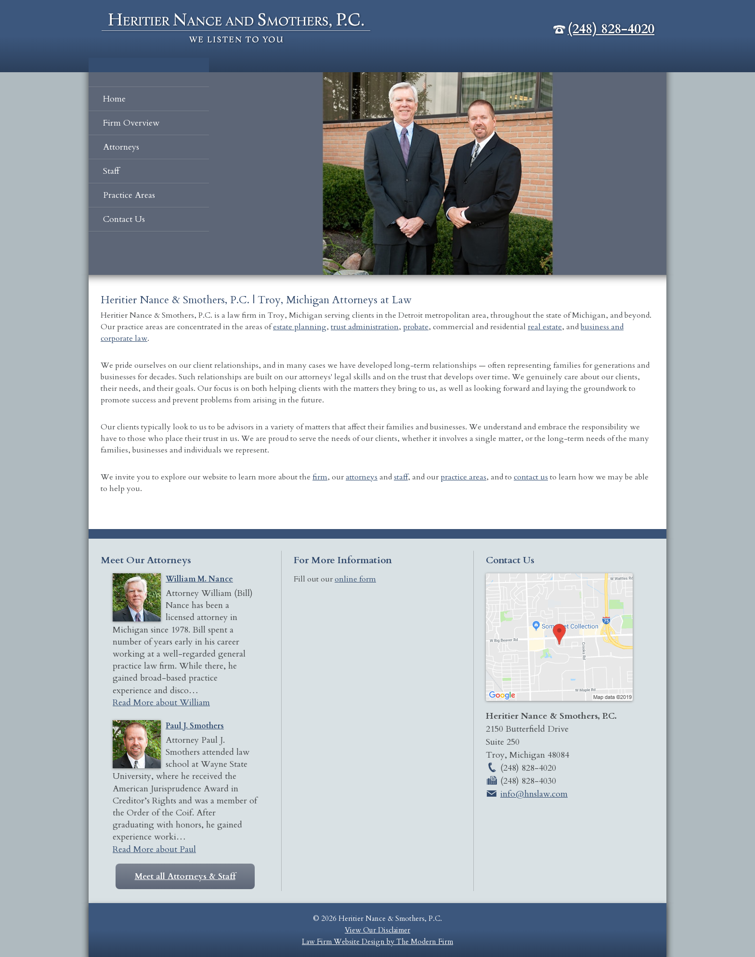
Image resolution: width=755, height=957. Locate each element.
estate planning (299, 327)
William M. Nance (199, 579)
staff (401, 477)
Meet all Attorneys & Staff (185, 876)
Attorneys (121, 147)
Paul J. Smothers (195, 726)
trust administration (365, 327)
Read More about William (161, 703)
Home (114, 99)
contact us (531, 477)
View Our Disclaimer (377, 930)
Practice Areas (129, 195)
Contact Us (124, 219)
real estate (545, 327)
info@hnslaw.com (534, 794)
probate (416, 327)
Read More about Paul (154, 849)
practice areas (463, 477)
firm (319, 477)
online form (355, 579)
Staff (111, 171)
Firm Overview (131, 123)
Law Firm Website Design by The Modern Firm (377, 941)
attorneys (362, 477)
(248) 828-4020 (611, 29)
